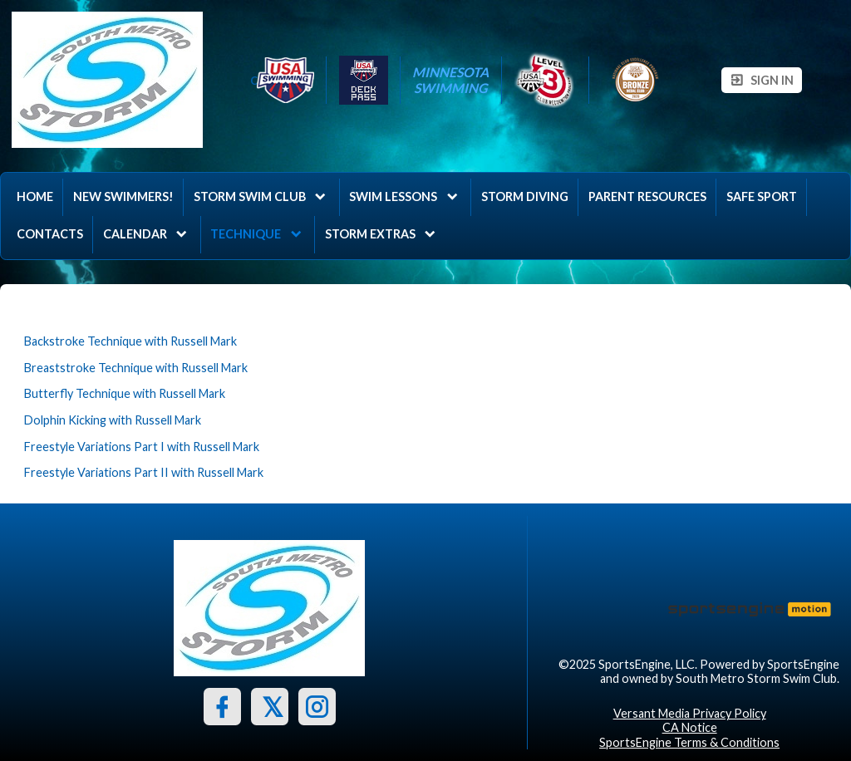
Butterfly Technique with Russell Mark (124, 393)
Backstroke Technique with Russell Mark (130, 341)
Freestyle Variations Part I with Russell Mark (141, 446)
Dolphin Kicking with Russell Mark (112, 420)
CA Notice (689, 727)
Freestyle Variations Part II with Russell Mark (143, 472)
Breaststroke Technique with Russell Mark (136, 368)
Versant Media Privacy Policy (689, 713)
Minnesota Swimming (450, 80)
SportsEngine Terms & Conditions (689, 742)
